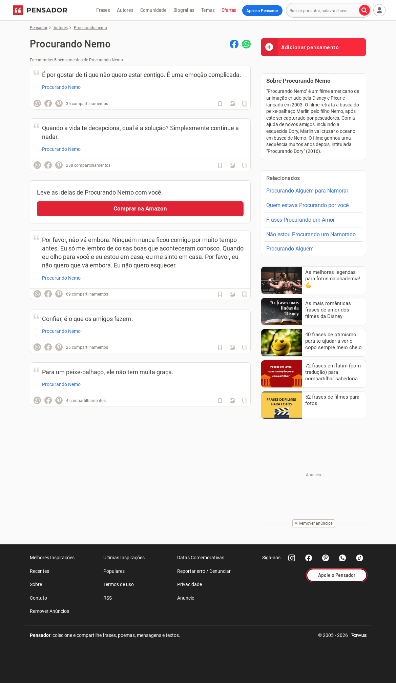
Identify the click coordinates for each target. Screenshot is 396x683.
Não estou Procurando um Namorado (311, 234)
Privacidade (189, 584)
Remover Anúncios (49, 611)
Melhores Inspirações (52, 557)
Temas (208, 10)
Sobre (36, 584)
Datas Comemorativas (200, 557)
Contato (38, 598)
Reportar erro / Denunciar (204, 571)
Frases (103, 10)
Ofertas (229, 10)
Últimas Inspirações (124, 557)
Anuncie (185, 598)
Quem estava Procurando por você (307, 205)
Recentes (39, 571)
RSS (107, 598)
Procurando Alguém (290, 248)
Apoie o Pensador (262, 10)
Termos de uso (118, 584)
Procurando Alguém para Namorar (307, 190)
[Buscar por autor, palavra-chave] (364, 10)
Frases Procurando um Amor (300, 220)
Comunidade (153, 10)
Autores (125, 10)
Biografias (183, 10)
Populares (114, 571)
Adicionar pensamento (300, 47)
